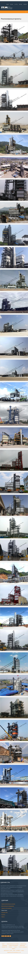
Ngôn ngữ (3, 2)
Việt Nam (20, 4)
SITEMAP (18, 950)
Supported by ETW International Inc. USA (14, 952)
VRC (10, 950)
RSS (14, 950)
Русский (11, 4)
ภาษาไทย (16, 4)
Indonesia (25, 4)
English (7, 4)
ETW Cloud (6, 950)
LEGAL (22, 950)
